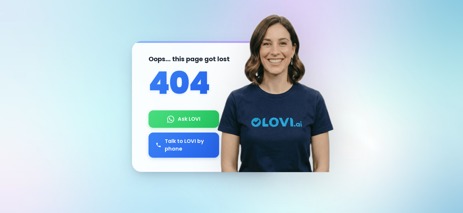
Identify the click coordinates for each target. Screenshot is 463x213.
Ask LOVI (183, 118)
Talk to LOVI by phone (180, 145)
